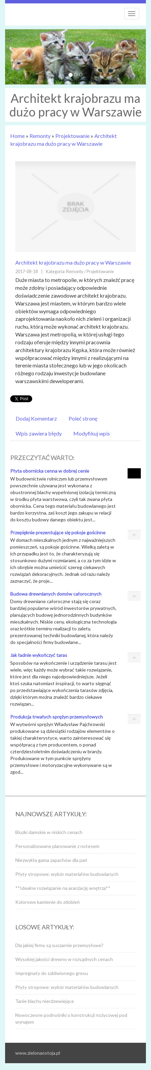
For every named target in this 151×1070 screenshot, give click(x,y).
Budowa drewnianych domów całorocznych (55, 594)
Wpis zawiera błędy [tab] (39, 433)
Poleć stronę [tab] (83, 418)
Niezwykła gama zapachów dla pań (51, 860)
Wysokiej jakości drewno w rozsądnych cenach (64, 959)
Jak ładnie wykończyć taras (38, 655)
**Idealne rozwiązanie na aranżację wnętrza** (62, 888)
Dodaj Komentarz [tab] (36, 418)
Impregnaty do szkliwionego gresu (51, 973)
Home (17, 135)
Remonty (40, 135)
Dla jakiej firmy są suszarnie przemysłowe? (59, 945)
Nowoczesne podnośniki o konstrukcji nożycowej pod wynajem (71, 1018)
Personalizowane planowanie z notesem (57, 846)
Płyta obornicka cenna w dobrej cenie (49, 471)
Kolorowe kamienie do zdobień (47, 902)
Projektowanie (72, 135)
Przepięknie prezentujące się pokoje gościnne (58, 532)
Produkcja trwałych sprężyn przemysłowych (56, 717)
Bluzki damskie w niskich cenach (48, 832)
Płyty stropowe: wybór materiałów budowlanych (66, 874)
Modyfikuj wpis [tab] (91, 433)
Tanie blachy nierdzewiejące (44, 1001)
